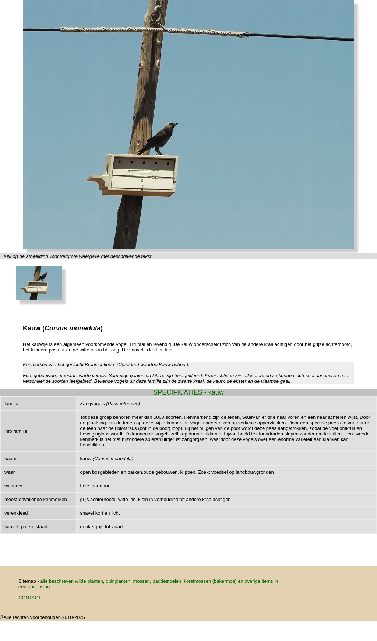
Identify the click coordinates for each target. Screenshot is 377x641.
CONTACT (29, 597)
